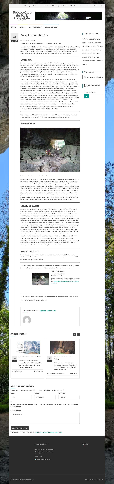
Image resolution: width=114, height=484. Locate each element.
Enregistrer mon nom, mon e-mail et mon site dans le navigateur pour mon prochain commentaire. (44, 405)
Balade (33, 296)
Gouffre (58, 296)
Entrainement (51, 296)
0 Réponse (28, 300)
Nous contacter (84, 6)
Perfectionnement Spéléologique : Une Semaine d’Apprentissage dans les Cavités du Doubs (92, 49)
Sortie (68, 296)
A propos (100, 479)
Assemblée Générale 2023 (90, 57)
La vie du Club (34, 27)
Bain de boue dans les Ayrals (91, 42)
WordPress (30, 479)
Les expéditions (51, 27)
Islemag (13, 479)
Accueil (13, 27)
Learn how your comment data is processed (48, 432)
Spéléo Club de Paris (22, 14)
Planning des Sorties (30, 6)
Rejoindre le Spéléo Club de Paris (67, 6)
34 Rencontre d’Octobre (30, 357)
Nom (13, 393)
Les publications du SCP (47, 6)
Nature (63, 296)
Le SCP (21, 27)
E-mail (37, 393)
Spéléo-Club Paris (41, 300)
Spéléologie (74, 296)
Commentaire (16, 410)
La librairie (95, 6)
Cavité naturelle (41, 296)
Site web (61, 393)
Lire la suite (38, 371)
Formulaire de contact (44, 459)
